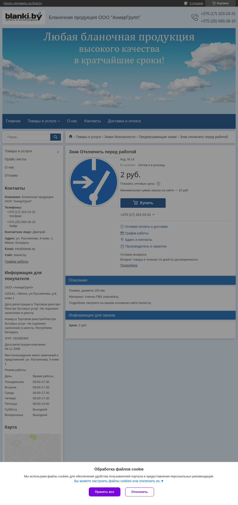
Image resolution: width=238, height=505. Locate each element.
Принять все (104, 492)
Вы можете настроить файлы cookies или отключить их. (117, 481)
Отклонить (139, 492)
